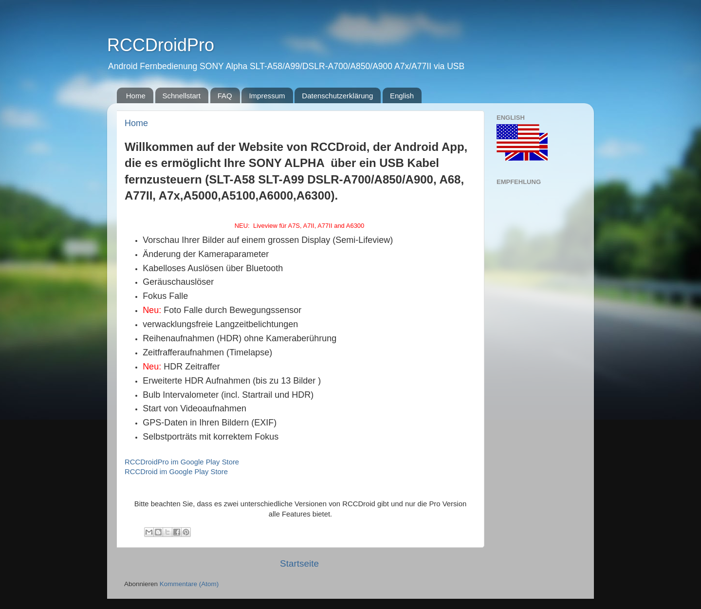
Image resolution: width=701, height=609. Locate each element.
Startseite (299, 563)
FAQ (225, 96)
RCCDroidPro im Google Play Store (182, 462)
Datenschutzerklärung (337, 96)
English (402, 96)
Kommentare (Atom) (189, 584)
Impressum (267, 96)
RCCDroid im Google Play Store (176, 472)
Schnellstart (182, 96)
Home (136, 96)
